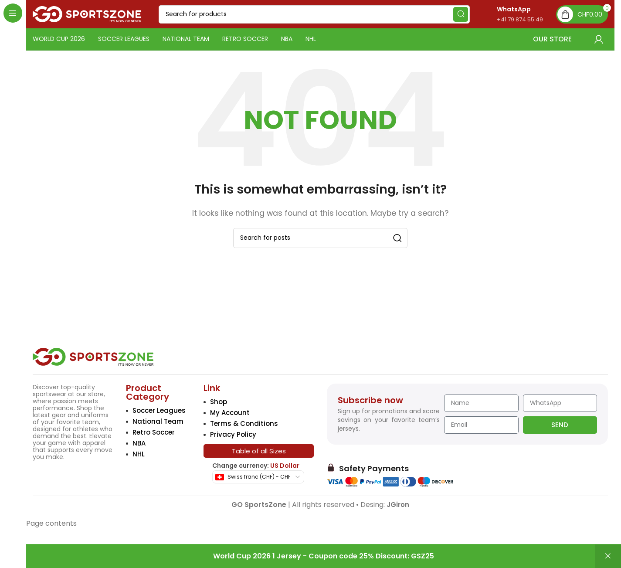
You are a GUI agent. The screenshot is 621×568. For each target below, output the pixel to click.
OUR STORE (515, 39)
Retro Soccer (153, 432)
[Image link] (93, 356)
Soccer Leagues (159, 410)
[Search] (314, 14)
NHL (138, 454)
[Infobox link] (510, 14)
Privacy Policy (233, 434)
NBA (139, 443)
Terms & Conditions (244, 423)
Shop (218, 401)
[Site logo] (87, 14)
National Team (157, 421)
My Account (230, 412)
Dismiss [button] (608, 556)
